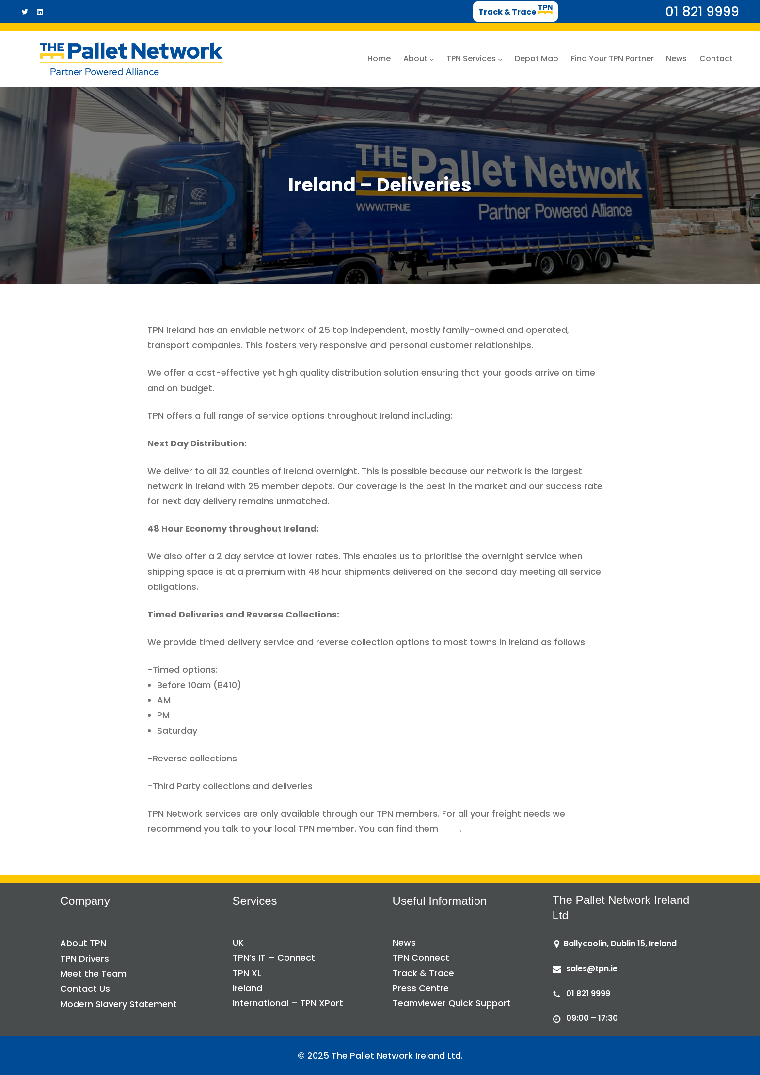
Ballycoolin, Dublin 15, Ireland (620, 943)
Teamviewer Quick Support (452, 1003)
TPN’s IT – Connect (274, 957)
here (450, 828)
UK (238, 942)
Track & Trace (423, 973)
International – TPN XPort (288, 1003)
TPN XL (247, 973)
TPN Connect (421, 957)
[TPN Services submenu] (500, 58)
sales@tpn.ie (592, 968)
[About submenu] (431, 58)
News (404, 942)
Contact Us (85, 988)
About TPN (83, 943)
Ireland (247, 988)
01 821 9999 (588, 993)
